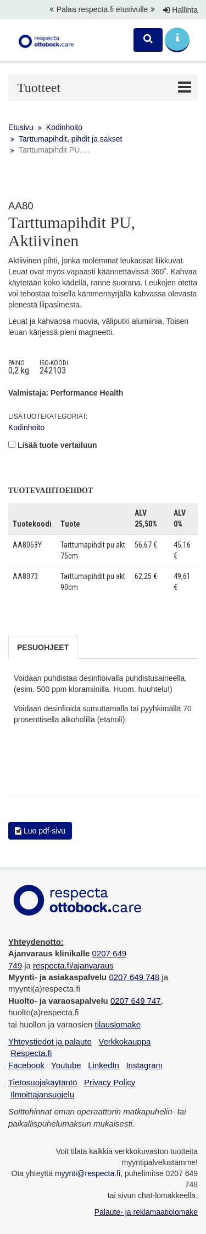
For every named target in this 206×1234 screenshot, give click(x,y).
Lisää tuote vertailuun (57, 445)
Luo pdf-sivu (40, 830)
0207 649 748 (134, 977)
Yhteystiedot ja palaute (50, 1041)
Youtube (66, 1065)
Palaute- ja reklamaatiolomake (146, 1212)
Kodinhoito (64, 127)
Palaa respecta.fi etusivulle (102, 9)
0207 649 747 (135, 1000)
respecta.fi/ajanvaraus (73, 965)
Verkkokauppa (124, 1041)
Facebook (26, 1065)
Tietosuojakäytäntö (42, 1082)
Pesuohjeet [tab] (43, 647)
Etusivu (21, 127)
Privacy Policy (109, 1082)
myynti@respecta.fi (87, 1173)
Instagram (144, 1065)
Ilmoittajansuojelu (42, 1094)
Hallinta (180, 10)
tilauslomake (118, 1024)
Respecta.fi (31, 1053)
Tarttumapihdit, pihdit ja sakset (70, 138)
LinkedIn (103, 1065)
